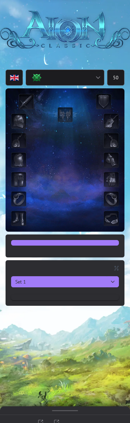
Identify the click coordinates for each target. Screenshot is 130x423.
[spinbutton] (115, 78)
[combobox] (59, 77)
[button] (98, 77)
